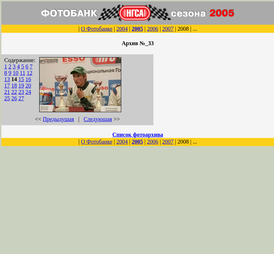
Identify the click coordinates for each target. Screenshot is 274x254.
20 (28, 86)
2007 (168, 29)
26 (14, 98)
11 (22, 73)
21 (7, 92)
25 (7, 98)
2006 (152, 29)
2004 (122, 29)
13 (7, 79)
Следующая (98, 119)
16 (28, 79)
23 (21, 92)
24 (28, 92)
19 (21, 86)
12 (29, 73)
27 (21, 98)
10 (15, 73)
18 (14, 86)
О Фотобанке (96, 29)
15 (21, 79)
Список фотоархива (137, 135)
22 (14, 92)
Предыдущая (58, 119)
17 (7, 86)
